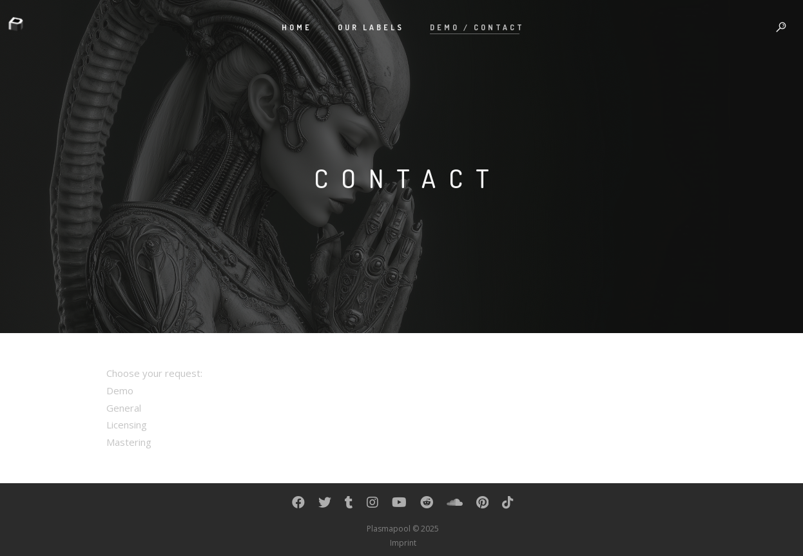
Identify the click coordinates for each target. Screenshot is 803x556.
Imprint (403, 542)
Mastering (128, 442)
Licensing (126, 424)
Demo (119, 390)
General (123, 407)
